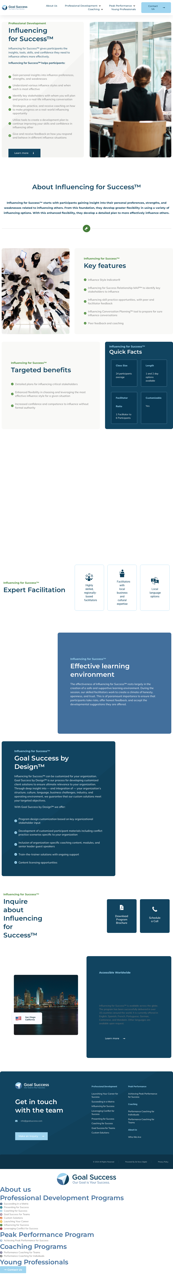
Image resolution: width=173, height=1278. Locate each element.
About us (15, 1190)
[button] (83, 6)
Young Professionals (34, 1263)
